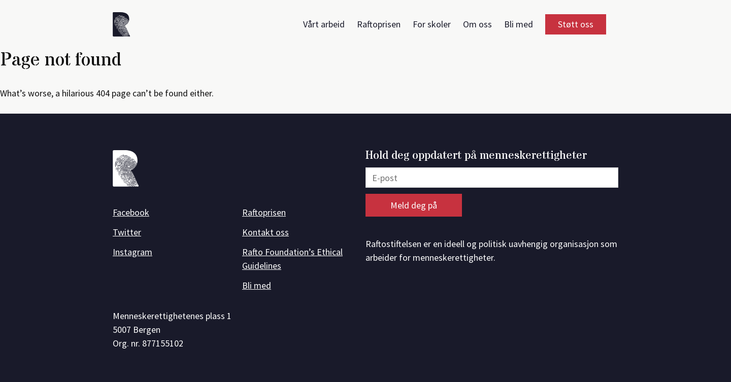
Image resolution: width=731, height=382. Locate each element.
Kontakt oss (265, 232)
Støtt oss (575, 24)
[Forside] (125, 26)
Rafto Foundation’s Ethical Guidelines (292, 258)
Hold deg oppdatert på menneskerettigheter (476, 156)
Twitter (127, 232)
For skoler (432, 24)
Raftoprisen (379, 24)
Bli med (518, 24)
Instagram (132, 252)
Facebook (131, 212)
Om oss (477, 24)
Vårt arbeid (324, 24)
